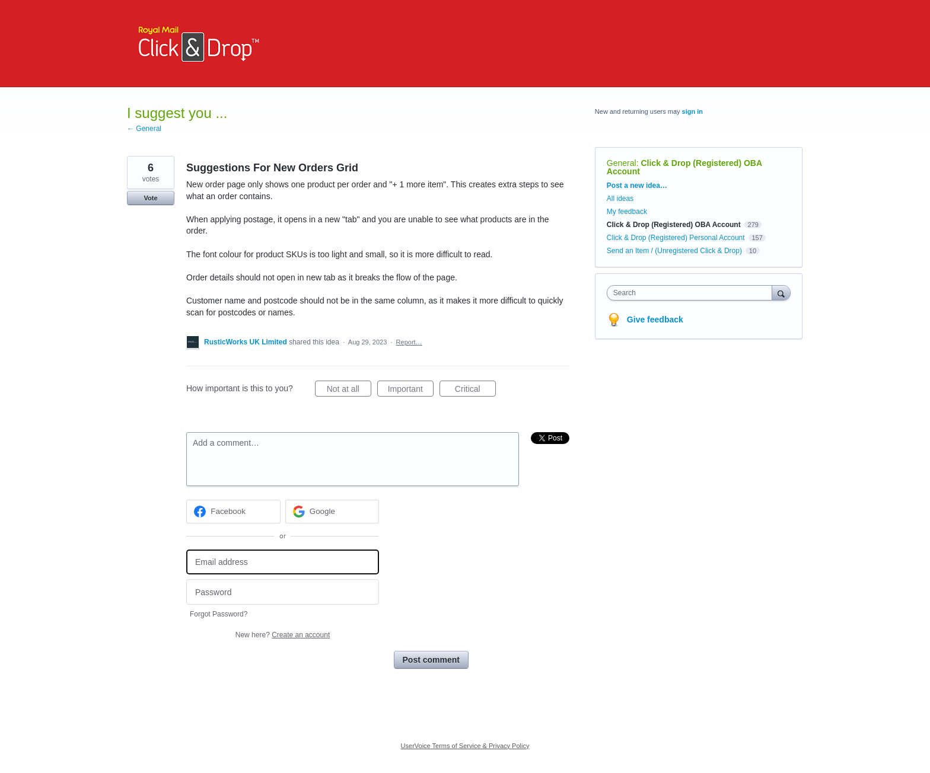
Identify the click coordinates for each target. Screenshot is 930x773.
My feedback (627, 211)
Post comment (431, 660)
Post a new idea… (637, 185)
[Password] (282, 592)
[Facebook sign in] (233, 511)
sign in (692, 111)
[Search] (781, 292)
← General (144, 128)
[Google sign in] (332, 511)
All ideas (620, 198)
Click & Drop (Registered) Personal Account (676, 238)
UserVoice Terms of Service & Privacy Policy (465, 745)
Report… (409, 342)
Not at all (349, 390)
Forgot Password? (218, 614)
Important (411, 390)
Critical (475, 390)
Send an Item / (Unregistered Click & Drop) (674, 251)
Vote (150, 198)
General (621, 163)
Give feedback (655, 319)
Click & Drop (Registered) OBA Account (684, 167)
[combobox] (692, 293)
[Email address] (282, 562)
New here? (282, 635)
